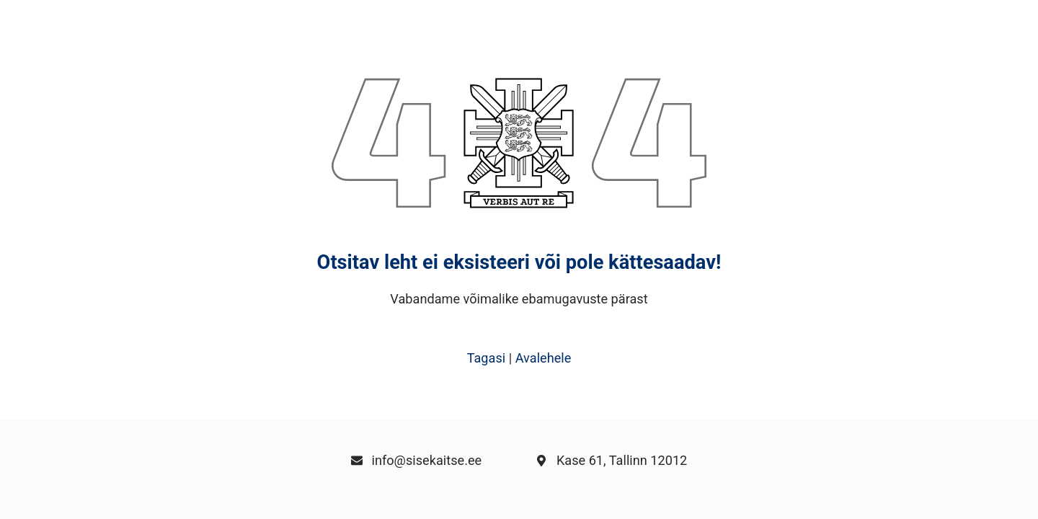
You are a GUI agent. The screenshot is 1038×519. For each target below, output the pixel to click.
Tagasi (486, 357)
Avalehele (543, 357)
